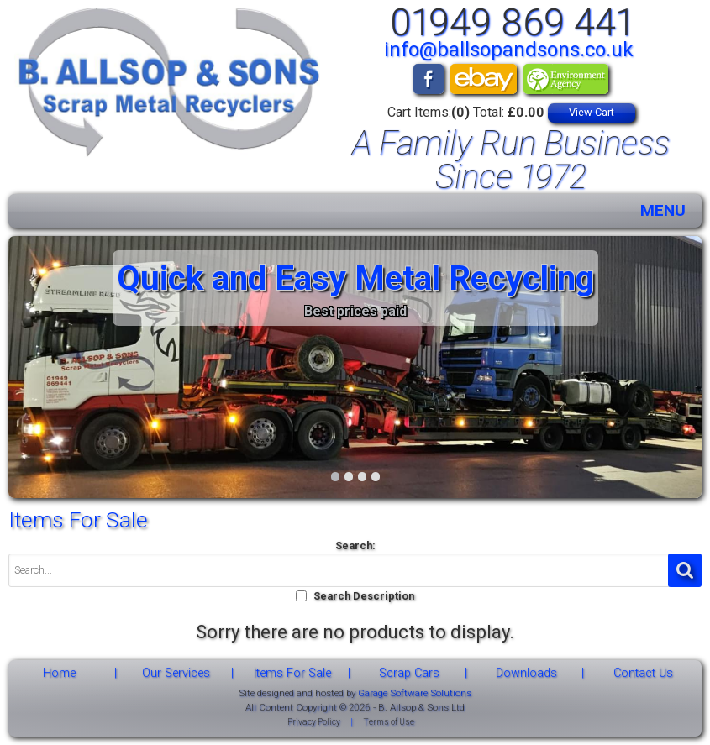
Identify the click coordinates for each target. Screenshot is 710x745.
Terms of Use (388, 722)
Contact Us (643, 673)
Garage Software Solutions (414, 693)
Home (59, 673)
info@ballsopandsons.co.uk (509, 49)
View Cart (591, 112)
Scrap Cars (409, 673)
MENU (663, 210)
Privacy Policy (313, 722)
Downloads (526, 673)
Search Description (363, 596)
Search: (355, 545)
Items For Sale (292, 673)
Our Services (176, 673)
